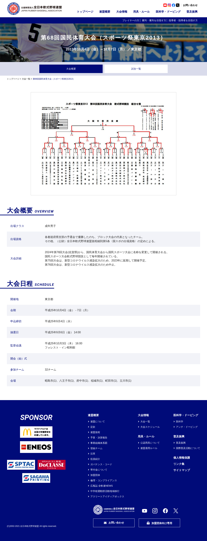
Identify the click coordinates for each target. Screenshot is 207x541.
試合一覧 (136, 68)
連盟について (97, 421)
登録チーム (96, 448)
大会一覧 (26, 79)
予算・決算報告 (98, 437)
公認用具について (150, 442)
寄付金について (98, 469)
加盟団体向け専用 (159, 523)
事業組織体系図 (98, 443)
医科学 (179, 421)
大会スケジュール (150, 426)
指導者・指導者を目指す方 (183, 20)
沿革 (92, 453)
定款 (92, 426)
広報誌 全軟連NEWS (101, 485)
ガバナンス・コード (101, 464)
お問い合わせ (190, 5)
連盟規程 (95, 432)
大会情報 (121, 11)
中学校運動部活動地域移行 (104, 491)
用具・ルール (141, 11)
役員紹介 (95, 459)
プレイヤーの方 (130, 20)
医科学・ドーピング (168, 11)
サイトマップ (181, 470)
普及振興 (192, 11)
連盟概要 (104, 11)
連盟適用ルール (148, 448)
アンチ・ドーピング (187, 426)
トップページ (85, 11)
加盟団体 (95, 475)
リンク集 (178, 463)
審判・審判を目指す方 (154, 20)
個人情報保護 (181, 457)
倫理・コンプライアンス (103, 480)
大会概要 (71, 68)
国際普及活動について (188, 448)
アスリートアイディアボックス (107, 496)
